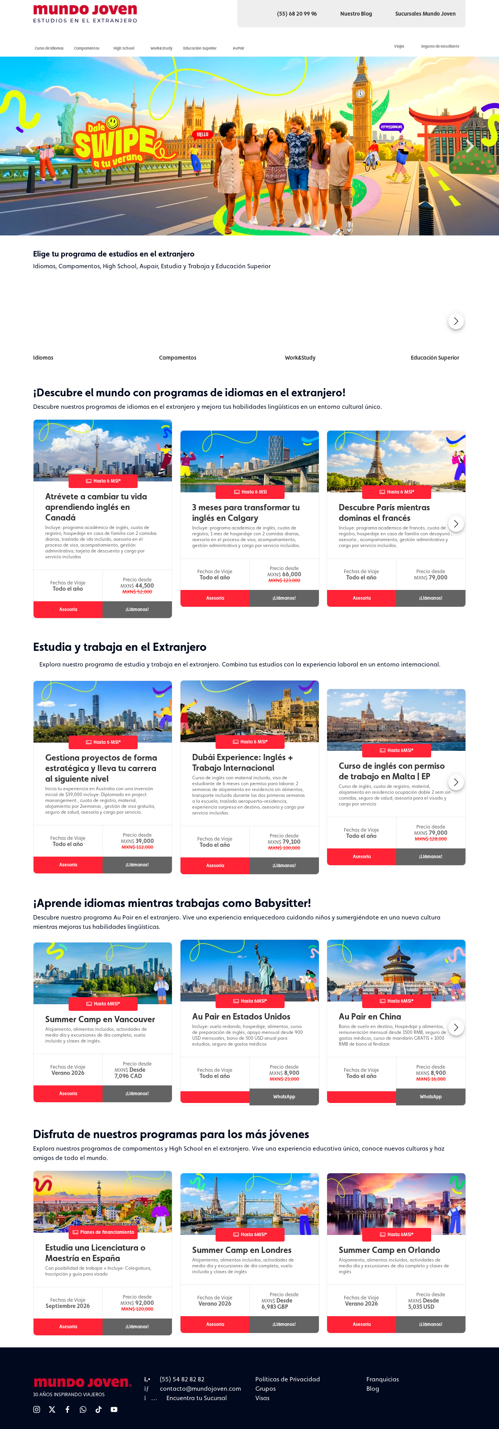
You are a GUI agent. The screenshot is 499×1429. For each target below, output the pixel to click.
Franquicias (382, 1379)
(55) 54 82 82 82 (174, 1379)
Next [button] (470, 146)
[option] (249, 146)
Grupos (265, 1388)
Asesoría (68, 609)
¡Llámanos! (137, 609)
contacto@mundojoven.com (192, 1388)
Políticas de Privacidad (287, 1379)
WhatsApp (284, 1096)
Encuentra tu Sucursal (185, 1398)
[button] (456, 321)
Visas (262, 1398)
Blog (372, 1388)
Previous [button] (29, 146)
